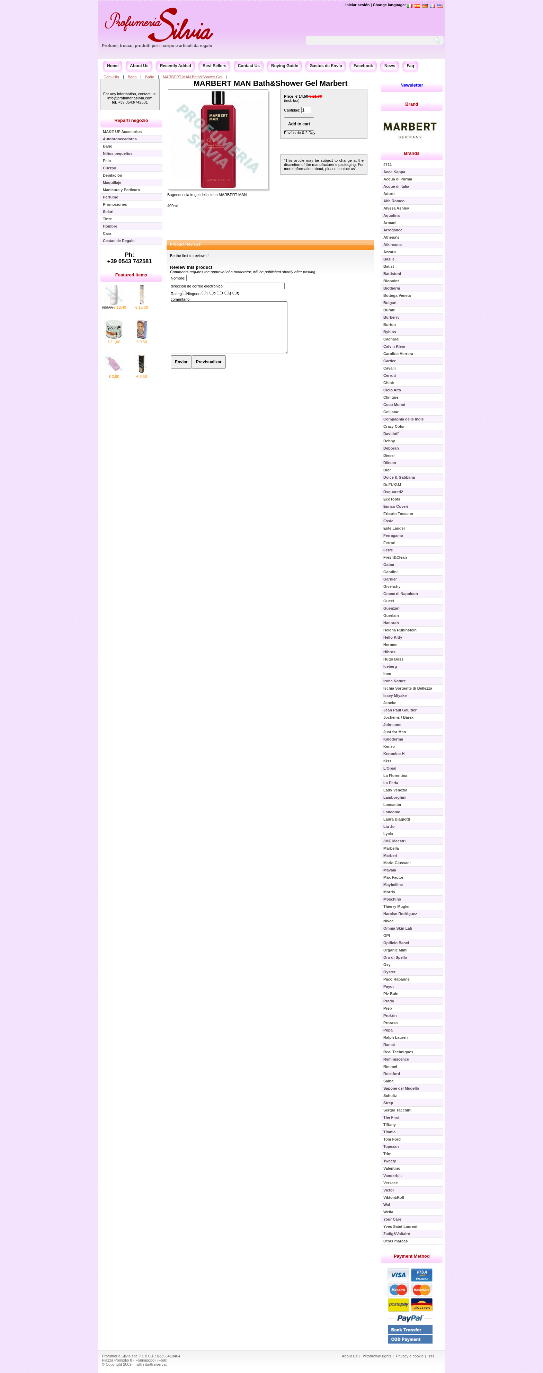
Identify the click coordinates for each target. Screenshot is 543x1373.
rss (431, 1356)
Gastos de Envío (326, 65)
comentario (180, 299)
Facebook (363, 65)
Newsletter (411, 85)
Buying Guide (284, 65)
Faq (410, 65)
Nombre (177, 278)
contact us (346, 169)
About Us (139, 65)
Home (112, 65)
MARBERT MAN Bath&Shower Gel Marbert (271, 83)
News (389, 65)
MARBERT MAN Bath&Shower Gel (192, 77)
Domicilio (111, 77)
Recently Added (175, 65)
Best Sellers (214, 65)
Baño (132, 77)
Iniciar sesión (357, 5)
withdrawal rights (377, 1356)
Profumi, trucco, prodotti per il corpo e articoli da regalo (157, 45)
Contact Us (249, 65)
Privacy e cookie (410, 1356)
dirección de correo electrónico (197, 286)
